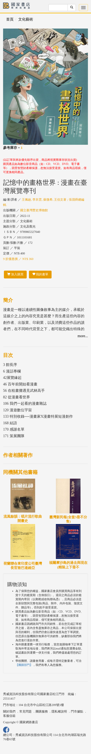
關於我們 (9, 711)
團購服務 (42, 711)
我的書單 (40, 274)
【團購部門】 (24, 665)
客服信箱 (9, 715)
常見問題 (25, 711)
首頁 (10, 19)
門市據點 (77, 711)
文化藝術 (25, 19)
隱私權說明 (59, 711)
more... (83, 336)
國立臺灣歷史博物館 (34, 210)
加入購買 (15, 274)
